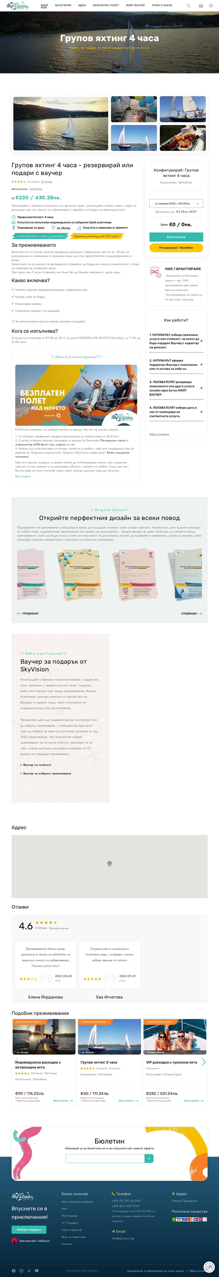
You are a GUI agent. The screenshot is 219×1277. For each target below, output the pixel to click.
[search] (189, 6)
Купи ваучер (176, 237)
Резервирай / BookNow (176, 247)
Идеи (82, 5)
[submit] (149, 1158)
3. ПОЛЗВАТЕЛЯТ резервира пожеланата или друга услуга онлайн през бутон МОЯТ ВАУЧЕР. (171, 388)
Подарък (90, 47)
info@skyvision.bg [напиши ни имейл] (123, 1238)
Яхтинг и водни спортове (118, 47)
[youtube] (37, 1271)
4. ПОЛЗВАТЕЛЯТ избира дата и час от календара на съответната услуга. (173, 412)
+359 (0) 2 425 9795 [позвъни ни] (125, 1206)
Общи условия (159, 434)
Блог (64, 1209)
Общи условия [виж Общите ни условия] (198, 1271)
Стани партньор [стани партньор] (72, 1230)
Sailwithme (36, 189)
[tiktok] (29, 1271)
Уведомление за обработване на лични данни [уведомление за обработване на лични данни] (155, 1271)
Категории (63, 5)
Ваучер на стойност (37, 765)
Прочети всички (58, 928)
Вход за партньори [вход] (74, 1237)
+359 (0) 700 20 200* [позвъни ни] (127, 1201)
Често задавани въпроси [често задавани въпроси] (78, 1202)
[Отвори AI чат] (209, 1267)
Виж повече (23, 476)
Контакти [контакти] (67, 1244)
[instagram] (21, 1271)
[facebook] (14, 1271)
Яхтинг (145, 47)
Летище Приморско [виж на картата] (185, 1201)
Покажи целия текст (46, 966)
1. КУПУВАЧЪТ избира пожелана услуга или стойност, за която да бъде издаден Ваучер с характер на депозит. (174, 341)
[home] (17, 5)
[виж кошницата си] (200, 5)
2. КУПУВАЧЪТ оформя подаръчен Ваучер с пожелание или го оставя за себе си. (173, 365)
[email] (105, 1158)
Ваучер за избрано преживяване (47, 773)
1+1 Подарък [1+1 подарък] (70, 1223)
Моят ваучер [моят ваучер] (69, 1216)
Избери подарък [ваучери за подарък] (29, 1229)
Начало (74, 47)
